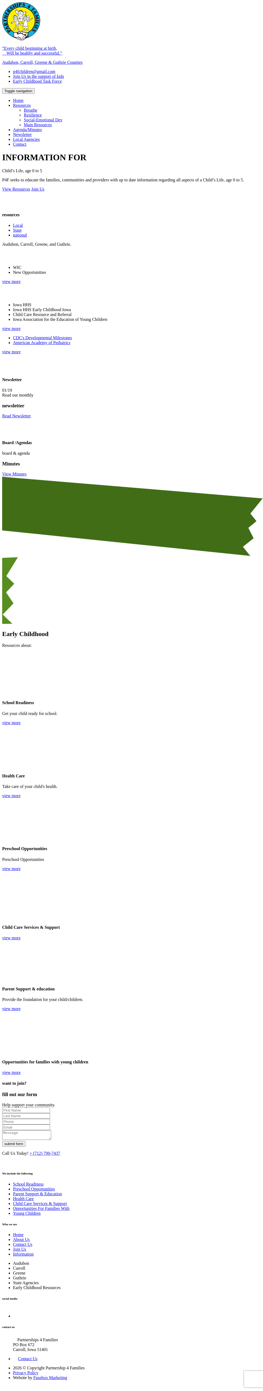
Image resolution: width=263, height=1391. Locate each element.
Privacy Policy (25, 1374)
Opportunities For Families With (41, 1210)
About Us (21, 1241)
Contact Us (22, 1246)
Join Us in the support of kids (38, 76)
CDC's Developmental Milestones (42, 337)
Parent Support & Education (37, 1195)
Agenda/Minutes (27, 129)
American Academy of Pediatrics (41, 342)
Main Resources (38, 124)
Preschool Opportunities (34, 1190)
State (17, 230)
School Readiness (28, 1185)
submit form (13, 1145)
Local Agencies (26, 139)
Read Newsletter (16, 416)
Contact (20, 144)
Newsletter (22, 134)
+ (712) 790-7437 (44, 1155)
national (20, 235)
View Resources (16, 189)
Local (18, 225)
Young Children (27, 1215)
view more (11, 281)
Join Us (37, 189)
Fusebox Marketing (50, 1379)
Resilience (33, 115)
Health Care (23, 1200)
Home (18, 100)
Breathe (30, 110)
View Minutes (14, 474)
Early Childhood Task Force (37, 81)
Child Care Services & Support (40, 1205)
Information (23, 1255)
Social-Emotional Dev (43, 120)
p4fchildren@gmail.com (34, 71)
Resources (22, 105)
